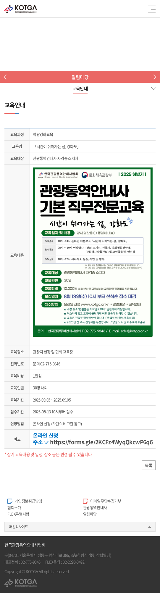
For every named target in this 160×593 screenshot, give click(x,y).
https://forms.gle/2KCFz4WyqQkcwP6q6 (101, 442)
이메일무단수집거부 (102, 501)
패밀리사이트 (18, 526)
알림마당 (90, 514)
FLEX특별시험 (18, 514)
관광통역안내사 (95, 507)
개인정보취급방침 (24, 501)
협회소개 (14, 507)
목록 (148, 465)
